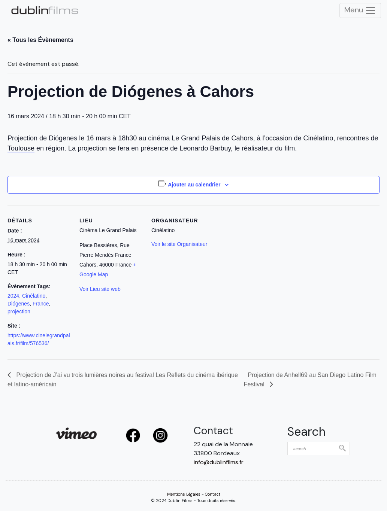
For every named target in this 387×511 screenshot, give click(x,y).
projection (18, 311)
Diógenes (63, 138)
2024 (13, 296)
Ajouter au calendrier (194, 185)
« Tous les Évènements (40, 40)
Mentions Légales (183, 494)
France (41, 304)
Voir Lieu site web (100, 289)
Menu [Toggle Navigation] (360, 10)
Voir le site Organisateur (179, 244)
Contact (212, 494)
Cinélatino (33, 296)
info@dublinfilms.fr (219, 462)
